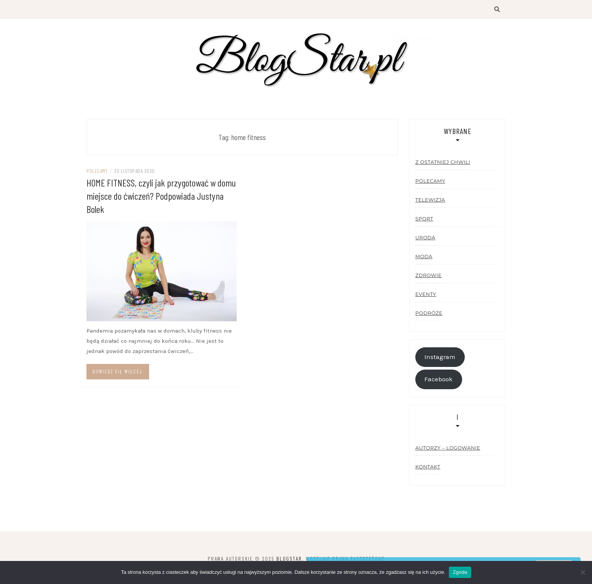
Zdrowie (428, 275)
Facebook (438, 379)
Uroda (425, 237)
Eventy (425, 294)
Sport (424, 219)
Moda (423, 256)
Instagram (439, 357)
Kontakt (427, 467)
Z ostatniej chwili (442, 162)
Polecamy (96, 171)
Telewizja (430, 200)
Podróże (428, 313)
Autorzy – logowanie (447, 448)
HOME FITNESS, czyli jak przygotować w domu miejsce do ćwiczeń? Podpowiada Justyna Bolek (161, 196)
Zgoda (460, 572)
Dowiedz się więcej (117, 371)
